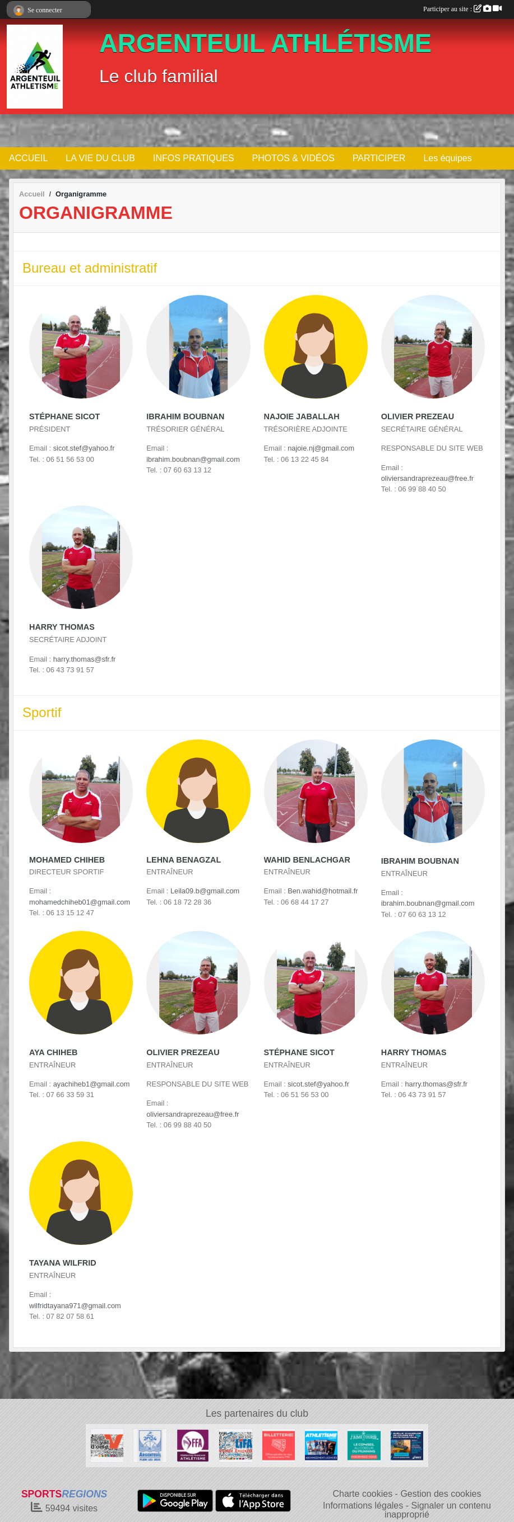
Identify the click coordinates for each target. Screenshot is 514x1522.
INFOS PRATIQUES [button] (193, 158)
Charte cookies (362, 1493)
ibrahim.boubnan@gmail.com (193, 459)
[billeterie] (278, 1445)
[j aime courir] (364, 1445)
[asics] (407, 1445)
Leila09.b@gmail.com (204, 891)
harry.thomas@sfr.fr (84, 659)
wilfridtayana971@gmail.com (75, 1305)
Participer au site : (462, 9)
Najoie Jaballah (302, 416)
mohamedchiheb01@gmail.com (79, 902)
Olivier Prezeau (417, 416)
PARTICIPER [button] (379, 158)
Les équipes (447, 158)
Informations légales (363, 1505)
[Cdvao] (107, 1445)
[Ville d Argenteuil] (149, 1445)
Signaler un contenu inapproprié (438, 1510)
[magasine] (321, 1445)
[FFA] (193, 1445)
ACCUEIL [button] (28, 158)
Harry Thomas (62, 626)
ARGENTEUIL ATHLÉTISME (265, 43)
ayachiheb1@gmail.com (91, 1084)
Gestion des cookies (440, 1493)
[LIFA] (235, 1445)
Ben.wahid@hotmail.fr (323, 891)
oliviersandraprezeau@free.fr (427, 478)
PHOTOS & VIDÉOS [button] (293, 158)
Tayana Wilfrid (62, 1262)
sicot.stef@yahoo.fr (84, 448)
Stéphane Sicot (64, 416)
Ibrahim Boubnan (185, 416)
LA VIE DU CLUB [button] (100, 158)
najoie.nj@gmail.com (321, 448)
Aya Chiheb (53, 1052)
